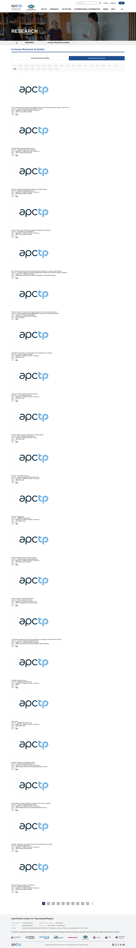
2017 (67, 65)
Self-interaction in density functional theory (22, 148)
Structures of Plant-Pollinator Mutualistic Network (24, 394)
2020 (50, 65)
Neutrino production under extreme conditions (23, 557)
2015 (79, 65)
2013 (91, 65)
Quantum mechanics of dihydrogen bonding (23, 762)
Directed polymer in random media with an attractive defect (27, 435)
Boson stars (14, 721)
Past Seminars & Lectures (96, 58)
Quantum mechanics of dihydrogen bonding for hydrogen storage (29, 189)
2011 (103, 65)
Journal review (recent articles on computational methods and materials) (31, 230)
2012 (97, 65)
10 (87, 903)
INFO (113, 9)
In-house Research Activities (40, 58)
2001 (56, 69)
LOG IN (105, 3)
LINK (16, 114)
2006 (26, 69)
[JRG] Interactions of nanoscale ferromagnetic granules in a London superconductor (34, 312)
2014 (85, 65)
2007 (20, 69)
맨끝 (92, 903)
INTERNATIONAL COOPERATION (87, 9)
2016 (73, 65)
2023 (32, 65)
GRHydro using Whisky (17, 516)
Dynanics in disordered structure (20, 475)
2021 (44, 65)
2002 (50, 69)
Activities (66, 9)
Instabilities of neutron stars (18, 680)
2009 (115, 65)
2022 (38, 65)
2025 (20, 65)
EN (121, 3)
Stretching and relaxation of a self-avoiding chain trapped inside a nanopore (31, 353)
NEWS (105, 9)
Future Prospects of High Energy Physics (22, 598)
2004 (38, 69)
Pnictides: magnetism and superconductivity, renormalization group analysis (31, 844)
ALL (14, 65)
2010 (109, 65)
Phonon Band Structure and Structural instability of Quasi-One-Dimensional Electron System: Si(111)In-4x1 (40, 107)
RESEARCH (54, 9)
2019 (55, 65)
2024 (26, 65)
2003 (44, 69)
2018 (61, 65)
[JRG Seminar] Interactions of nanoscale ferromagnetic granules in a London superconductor (36, 271)
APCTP (44, 9)
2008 (14, 69)
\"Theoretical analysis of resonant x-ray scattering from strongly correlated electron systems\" (36, 639)
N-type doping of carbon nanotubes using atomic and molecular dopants (31, 803)
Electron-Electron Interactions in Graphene (23, 885)
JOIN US (113, 3)
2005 (32, 69)
